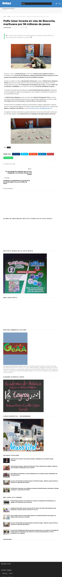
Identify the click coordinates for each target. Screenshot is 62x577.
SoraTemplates (10, 575)
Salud (11, 564)
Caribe (8, 16)
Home (4, 16)
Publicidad (4, 564)
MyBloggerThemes (25, 575)
